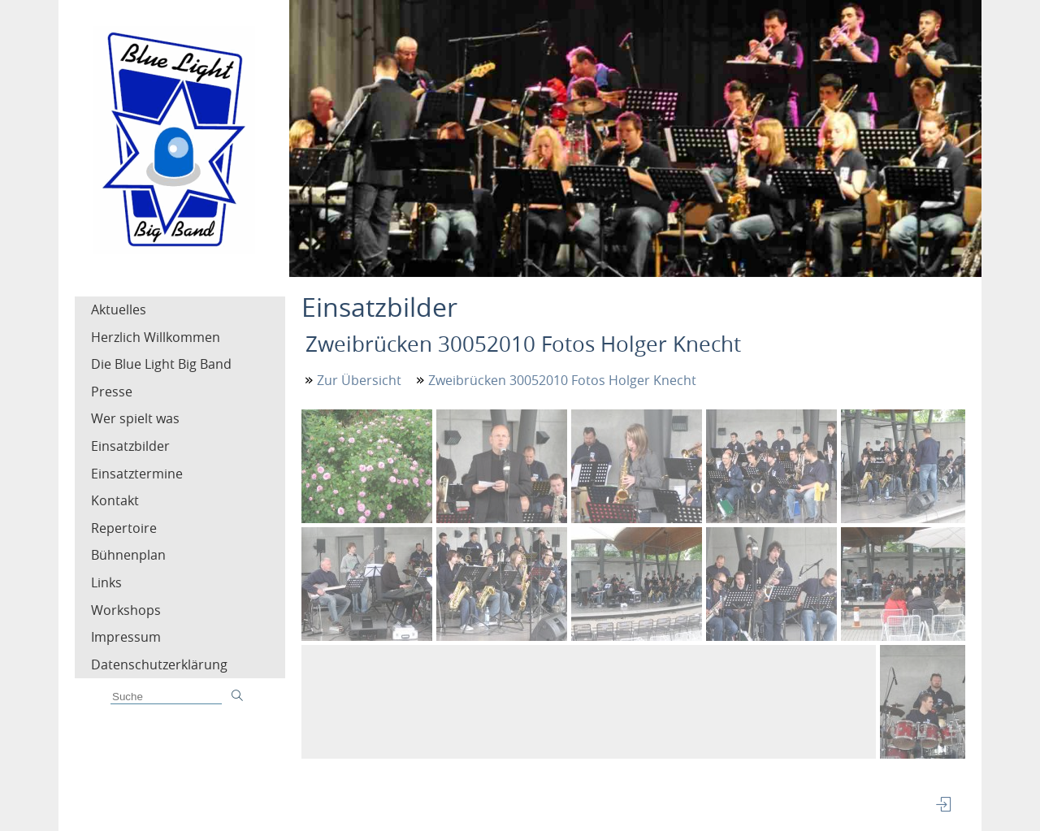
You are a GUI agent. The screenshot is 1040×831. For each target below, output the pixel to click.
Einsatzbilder (130, 446)
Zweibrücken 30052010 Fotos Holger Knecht (562, 380)
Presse (111, 391)
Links (106, 582)
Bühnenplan (128, 555)
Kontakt (115, 500)
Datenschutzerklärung (159, 664)
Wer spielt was (135, 418)
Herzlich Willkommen (155, 337)
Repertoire (124, 528)
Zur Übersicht (359, 380)
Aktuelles (118, 309)
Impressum (126, 637)
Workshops (126, 610)
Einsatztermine (137, 474)
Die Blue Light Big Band (161, 364)
